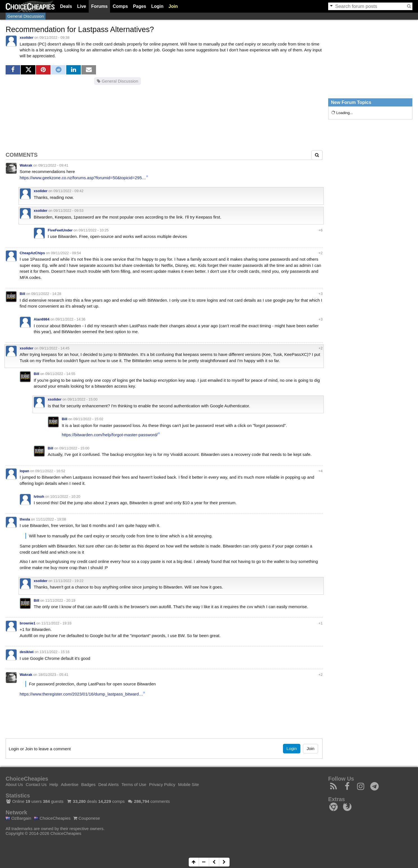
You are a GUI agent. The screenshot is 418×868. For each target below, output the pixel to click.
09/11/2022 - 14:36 (70, 319)
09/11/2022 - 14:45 (54, 348)
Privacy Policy (162, 784)
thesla (25, 519)
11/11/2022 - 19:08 (51, 519)
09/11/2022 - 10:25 (94, 230)
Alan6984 (41, 319)
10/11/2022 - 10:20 (65, 496)
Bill (22, 294)
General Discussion (25, 16)
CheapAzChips (32, 253)
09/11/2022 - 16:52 (50, 471)
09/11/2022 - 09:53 (68, 210)
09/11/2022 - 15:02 (88, 419)
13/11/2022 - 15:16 (55, 652)
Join (173, 6)
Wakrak (26, 165)
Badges (88, 784)
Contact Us (36, 784)
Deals (66, 6)
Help (53, 784)
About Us (14, 784)
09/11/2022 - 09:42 (68, 191)
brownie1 (27, 623)
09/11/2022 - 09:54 (66, 253)
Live (81, 6)
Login (157, 6)
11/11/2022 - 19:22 (68, 581)
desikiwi (27, 652)
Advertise (70, 784)
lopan (24, 471)
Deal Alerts (108, 784)
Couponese (86, 818)
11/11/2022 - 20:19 (60, 600)
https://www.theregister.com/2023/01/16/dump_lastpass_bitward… (81, 694)
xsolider (26, 37)
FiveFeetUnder (60, 230)
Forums (99, 6)
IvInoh (39, 496)
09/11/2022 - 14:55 (60, 374)
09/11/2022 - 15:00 (82, 399)
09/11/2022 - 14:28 (46, 294)
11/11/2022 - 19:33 (56, 623)
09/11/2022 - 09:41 (53, 165)
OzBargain (18, 818)
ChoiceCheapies (52, 818)
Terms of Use (134, 784)
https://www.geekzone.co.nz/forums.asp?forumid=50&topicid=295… (83, 177)
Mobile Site (188, 784)
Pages (139, 6)
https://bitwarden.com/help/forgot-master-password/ (110, 434)
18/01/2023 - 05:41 (53, 674)
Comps (120, 6)
